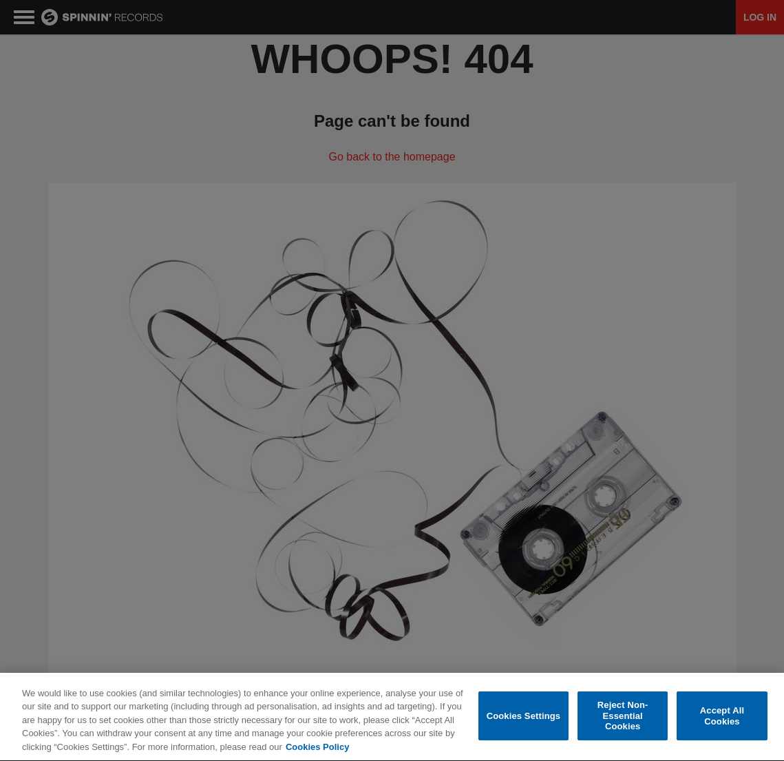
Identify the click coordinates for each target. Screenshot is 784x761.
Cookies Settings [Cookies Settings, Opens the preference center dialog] (524, 716)
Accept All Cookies (722, 716)
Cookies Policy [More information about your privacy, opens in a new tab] (317, 748)
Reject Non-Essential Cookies (622, 716)
